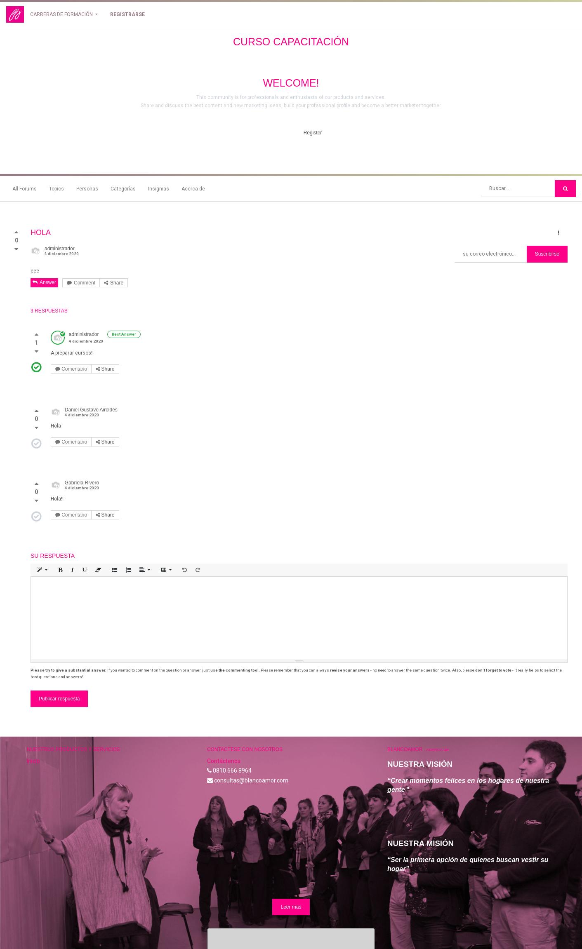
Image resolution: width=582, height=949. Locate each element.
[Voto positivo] (16, 234)
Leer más (290, 849)
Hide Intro (271, 133)
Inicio (33, 703)
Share (113, 283)
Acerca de (193, 189)
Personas (87, 189)
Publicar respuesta (59, 641)
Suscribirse (547, 254)
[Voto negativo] (16, 249)
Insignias (158, 189)
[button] (559, 233)
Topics (56, 189)
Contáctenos (223, 703)
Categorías (123, 189)
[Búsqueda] (565, 188)
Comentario (71, 369)
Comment (81, 283)
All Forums (24, 189)
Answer (44, 282)
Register (313, 133)
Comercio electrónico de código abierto (510, 928)
